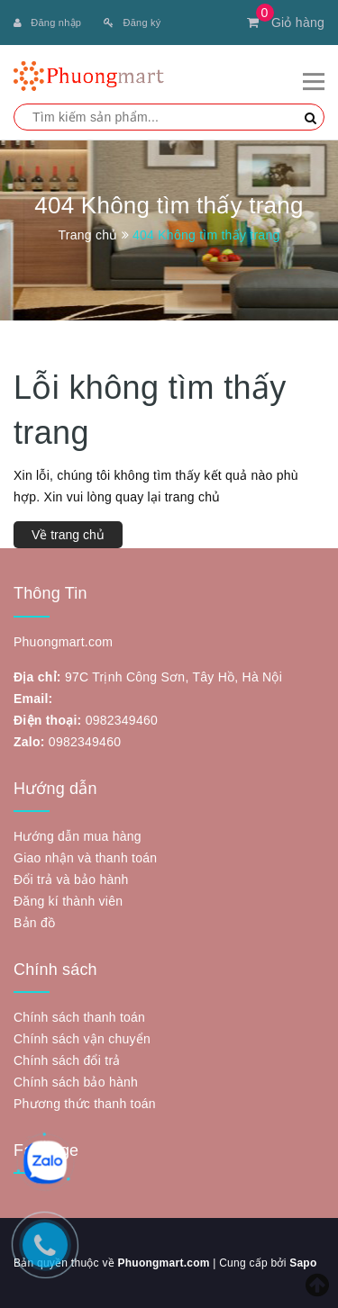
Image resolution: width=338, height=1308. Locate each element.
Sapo (302, 1263)
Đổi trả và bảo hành (71, 879)
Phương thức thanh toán (85, 1103)
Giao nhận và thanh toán (85, 858)
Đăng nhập (47, 22)
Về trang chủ (68, 535)
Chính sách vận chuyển (82, 1039)
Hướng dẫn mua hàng (78, 836)
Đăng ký (132, 22)
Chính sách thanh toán (79, 1017)
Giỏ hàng (285, 22)
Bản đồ (34, 923)
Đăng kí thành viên (68, 901)
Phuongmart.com (163, 1263)
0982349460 (122, 720)
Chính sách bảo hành (76, 1082)
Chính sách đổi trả (67, 1060)
